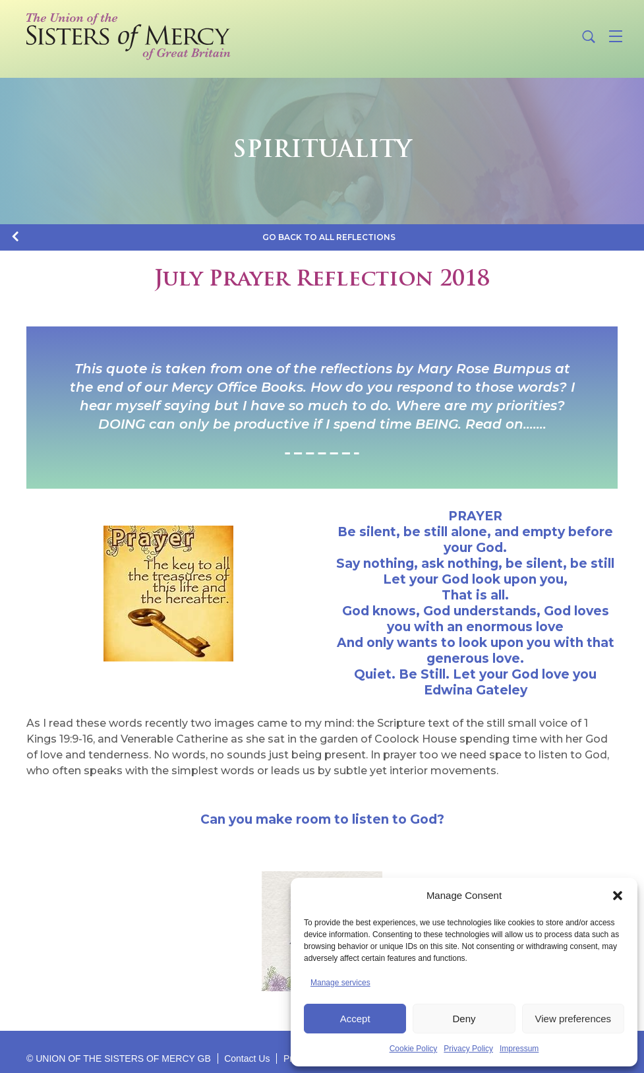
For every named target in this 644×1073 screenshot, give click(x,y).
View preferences (573, 1018)
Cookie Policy (414, 1048)
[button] (617, 895)
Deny (463, 1018)
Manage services (340, 982)
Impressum (519, 1048)
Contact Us (247, 1058)
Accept (355, 1018)
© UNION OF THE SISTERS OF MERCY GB (118, 1058)
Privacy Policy (468, 1048)
